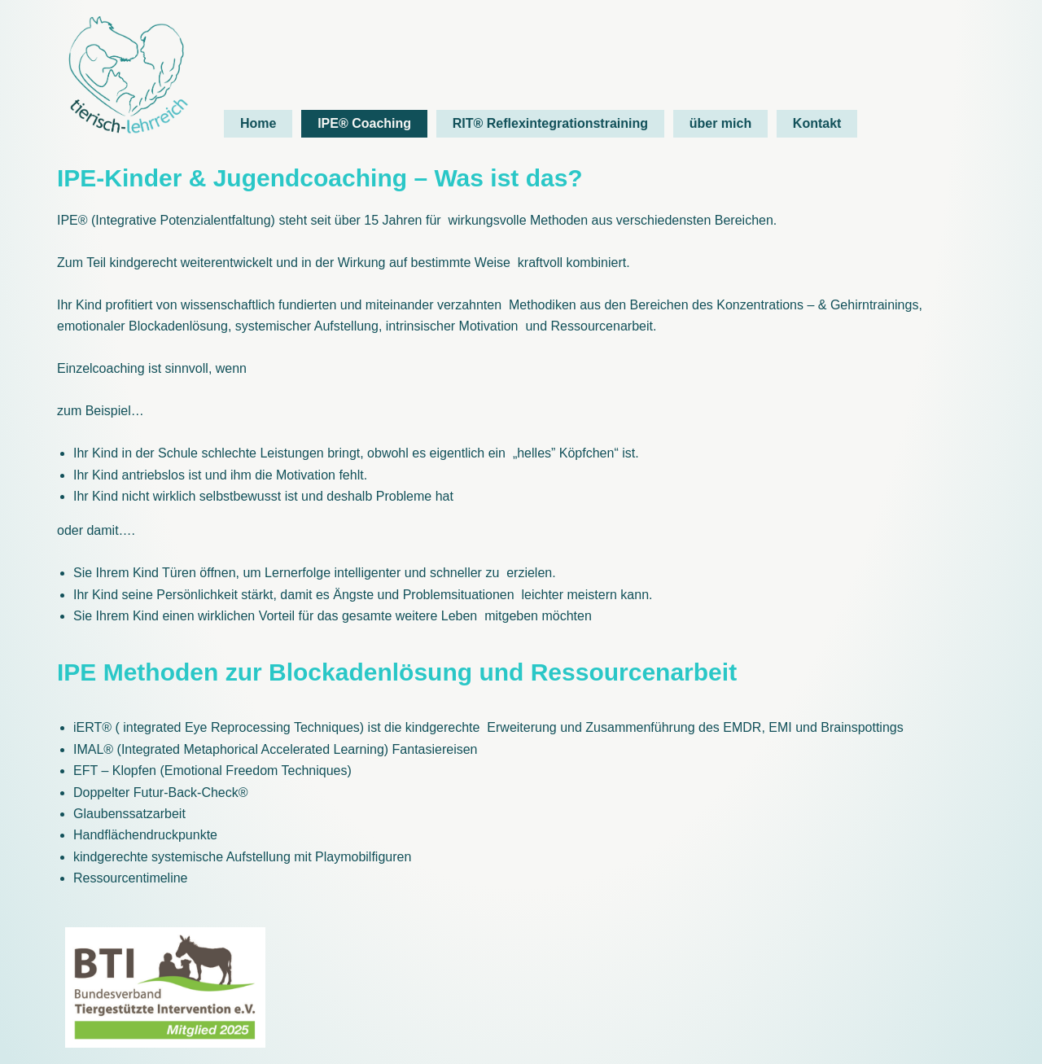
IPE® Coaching (364, 123)
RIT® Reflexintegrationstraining (550, 123)
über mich (720, 123)
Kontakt (817, 123)
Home (258, 123)
